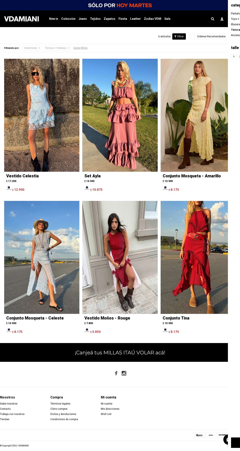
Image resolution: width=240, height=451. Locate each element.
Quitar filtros (80, 47)
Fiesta (123, 18)
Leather (135, 18)
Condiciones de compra (64, 419)
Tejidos (95, 18)
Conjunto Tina (176, 318)
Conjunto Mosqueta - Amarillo (192, 176)
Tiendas (4, 419)
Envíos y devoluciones (63, 414)
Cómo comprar (59, 408)
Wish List (106, 414)
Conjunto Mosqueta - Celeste (35, 318)
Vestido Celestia (22, 176)
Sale (167, 18)
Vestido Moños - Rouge (107, 318)
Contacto (5, 408)
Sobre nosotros (9, 403)
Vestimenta (30, 48)
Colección (68, 18)
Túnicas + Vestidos (55, 48)
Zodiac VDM (152, 18)
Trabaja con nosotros (12, 414)
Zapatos (109, 18)
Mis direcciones (110, 408)
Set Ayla (92, 176)
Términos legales (60, 403)
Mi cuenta (106, 403)
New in (53, 18)
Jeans (83, 18)
